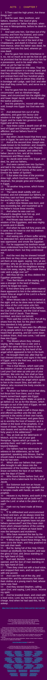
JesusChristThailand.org (20, 654)
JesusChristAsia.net (18, 657)
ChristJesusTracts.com (14, 673)
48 (2, 487)
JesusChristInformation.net (28, 658)
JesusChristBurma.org (27, 653)
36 (2, 355)
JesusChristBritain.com (38, 664)
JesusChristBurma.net (27, 660)
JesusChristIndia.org (18, 653)
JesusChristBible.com (19, 668)
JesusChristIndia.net (18, 660)
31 (2, 299)
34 (2, 327)
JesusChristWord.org (10, 655)
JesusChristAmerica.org (17, 651)
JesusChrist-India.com (29, 666)
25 (2, 244)
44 (2, 448)
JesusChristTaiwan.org (10, 654)
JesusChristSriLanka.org (38, 653)
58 (2, 575)
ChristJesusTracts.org (23, 673)
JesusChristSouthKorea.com (19, 665)
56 (2, 559)
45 (2, 462)
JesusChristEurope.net (28, 657)
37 (2, 366)
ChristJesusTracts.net (33, 673)
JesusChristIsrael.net (8, 657)
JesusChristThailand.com (18, 667)
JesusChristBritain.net (38, 657)
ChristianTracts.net (35, 662)
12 (2, 136)
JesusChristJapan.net (38, 659)
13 (2, 142)
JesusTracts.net (27, 662)
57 (2, 567)
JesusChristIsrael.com (8, 664)
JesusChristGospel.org (27, 655)
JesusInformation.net (20, 662)
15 (2, 159)
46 (2, 476)
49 (2, 495)
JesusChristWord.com (10, 668)
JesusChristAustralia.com (37, 667)
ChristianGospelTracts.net (12, 671)
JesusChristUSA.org (7, 651)
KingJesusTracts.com (14, 674)
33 (2, 319)
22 (2, 219)
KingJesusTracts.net (33, 674)
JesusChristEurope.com (28, 664)
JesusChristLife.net (39, 658)
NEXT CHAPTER (40, 608)
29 (2, 280)
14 (2, 150)
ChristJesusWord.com (28, 668)
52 (2, 520)
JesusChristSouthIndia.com (18, 666)
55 (2, 548)
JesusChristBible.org (18, 655)
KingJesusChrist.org (23, 675)
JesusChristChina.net (18, 659)
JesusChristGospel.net (27, 661)
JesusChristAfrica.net (8, 659)
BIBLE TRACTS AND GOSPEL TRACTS (13, 608)
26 (2, 255)
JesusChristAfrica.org (8, 652)
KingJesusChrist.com (14, 675)
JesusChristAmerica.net (17, 658)
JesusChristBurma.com (8, 665)
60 (2, 595)
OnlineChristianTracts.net (23, 671)
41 (2, 410)
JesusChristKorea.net (28, 659)
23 (2, 228)
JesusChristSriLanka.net (38, 660)
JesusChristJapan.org (38, 652)
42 (2, 418)
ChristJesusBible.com (36, 668)
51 (2, 512)
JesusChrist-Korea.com (30, 665)
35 (2, 341)
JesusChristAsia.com (18, 664)
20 (2, 203)
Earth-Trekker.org (37, 654)
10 (2, 112)
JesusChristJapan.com (28, 667)
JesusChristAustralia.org (29, 654)
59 (2, 586)
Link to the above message (20, 642)
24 (2, 236)
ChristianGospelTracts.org (11, 670)
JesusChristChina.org (18, 652)
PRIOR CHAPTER (30, 608)
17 (2, 175)
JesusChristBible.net (19, 661)
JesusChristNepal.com (7, 666)
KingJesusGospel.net (36, 661)
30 (2, 288)
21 (2, 211)
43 (2, 435)
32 (2, 308)
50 (2, 506)
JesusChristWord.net (10, 661)
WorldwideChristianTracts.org (35, 670)
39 (2, 390)
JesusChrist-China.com (39, 666)
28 (2, 274)
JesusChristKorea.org (28, 652)
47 (2, 484)
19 (2, 192)
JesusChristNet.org (39, 651)
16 (2, 164)
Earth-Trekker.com (40, 665)
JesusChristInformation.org (28, 651)
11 (2, 125)
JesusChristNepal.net (8, 660)
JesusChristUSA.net (7, 658)
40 (2, 399)
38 (2, 377)
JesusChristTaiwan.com (9, 667)
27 (2, 266)
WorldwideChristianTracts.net (34, 671)
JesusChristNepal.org (8, 653)
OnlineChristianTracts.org (23, 670)
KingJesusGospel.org (36, 655)
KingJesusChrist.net (33, 675)
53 (2, 534)
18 (2, 186)
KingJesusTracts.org (23, 674)
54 (2, 539)
